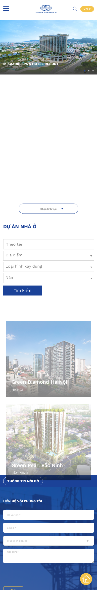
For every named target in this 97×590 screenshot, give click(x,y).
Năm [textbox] (9, 277)
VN (86, 9)
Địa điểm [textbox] (13, 255)
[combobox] (48, 256)
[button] (84, 70)
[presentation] (41, 575)
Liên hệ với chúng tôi (22, 501)
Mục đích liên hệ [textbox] (17, 540)
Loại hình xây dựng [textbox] (23, 266)
